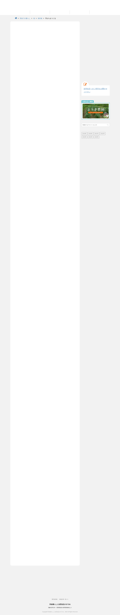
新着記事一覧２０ (63, 599)
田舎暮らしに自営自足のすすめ (60, 604)
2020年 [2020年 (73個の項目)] (90, 133)
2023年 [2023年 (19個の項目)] (84, 137)
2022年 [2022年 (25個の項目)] (103, 133)
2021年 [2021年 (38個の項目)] (97, 133)
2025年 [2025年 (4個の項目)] (97, 137)
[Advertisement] (96, 49)
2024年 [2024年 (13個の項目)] (90, 137)
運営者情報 (54, 599)
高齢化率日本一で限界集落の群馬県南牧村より (60, 607)
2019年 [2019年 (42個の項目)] (84, 133)
